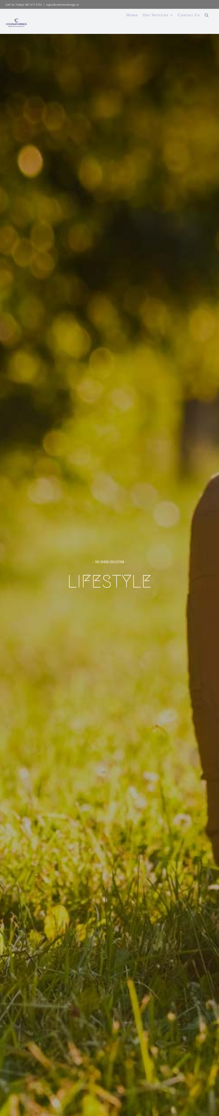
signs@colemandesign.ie (62, 4)
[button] (207, 15)
